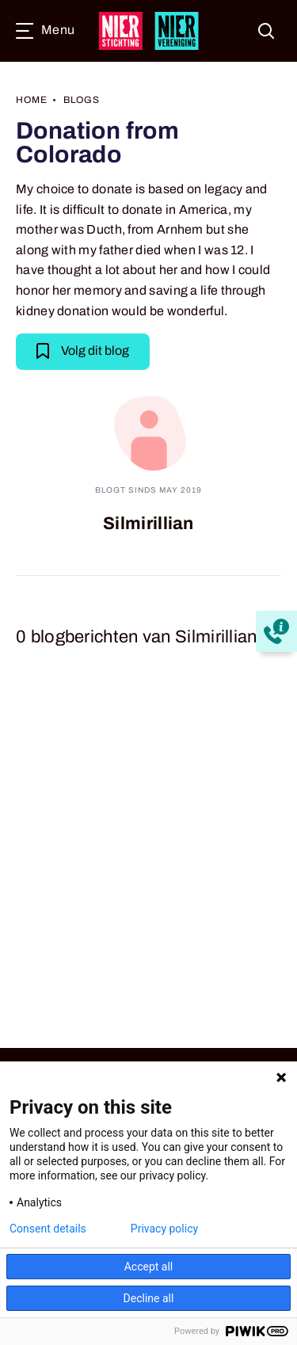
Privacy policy (164, 1228)
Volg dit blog (82, 349)
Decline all (149, 1298)
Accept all (148, 1266)
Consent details (48, 1228)
